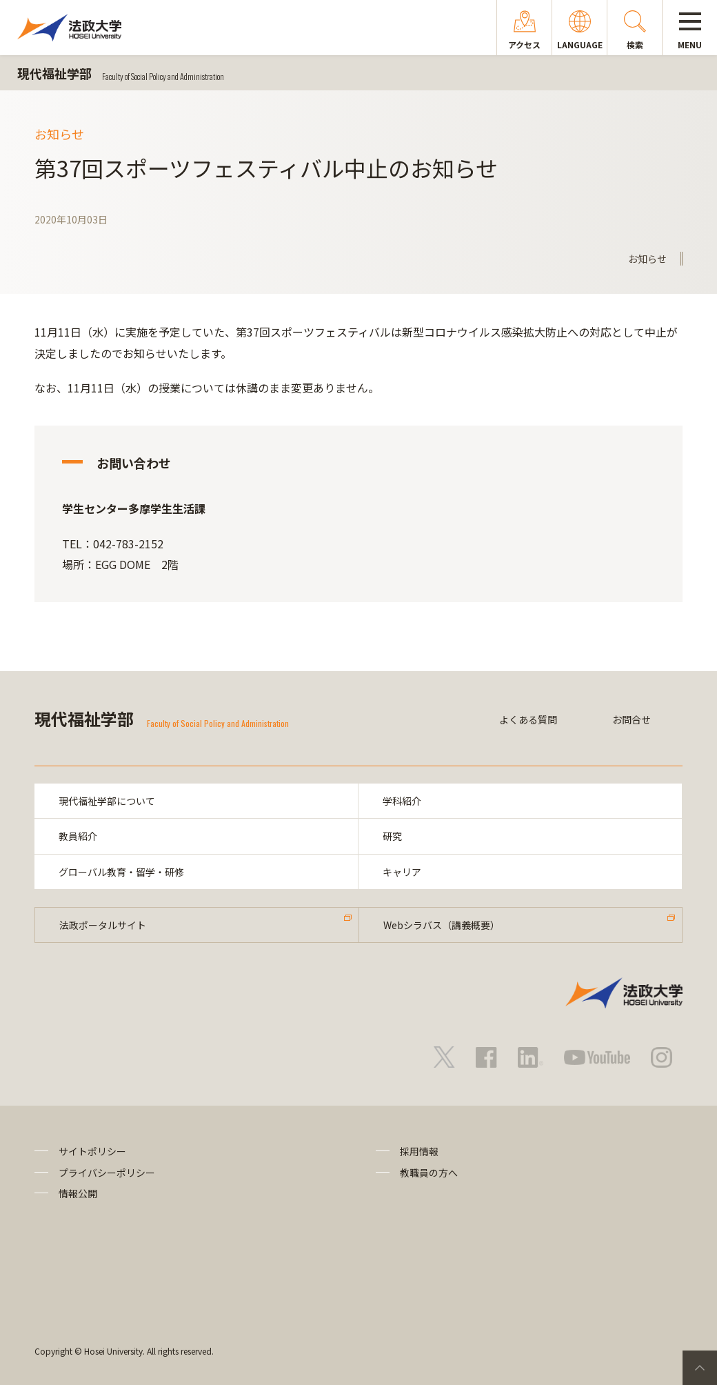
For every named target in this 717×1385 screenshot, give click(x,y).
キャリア (402, 872)
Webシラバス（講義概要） (441, 925)
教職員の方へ (429, 1172)
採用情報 (419, 1151)
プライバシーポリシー (107, 1172)
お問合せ (631, 719)
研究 (392, 836)
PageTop (700, 1368)
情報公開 (78, 1193)
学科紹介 (402, 801)
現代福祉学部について (107, 801)
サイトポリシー (92, 1151)
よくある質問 (528, 719)
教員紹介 (78, 836)
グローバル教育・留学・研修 (121, 872)
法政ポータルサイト (102, 925)
